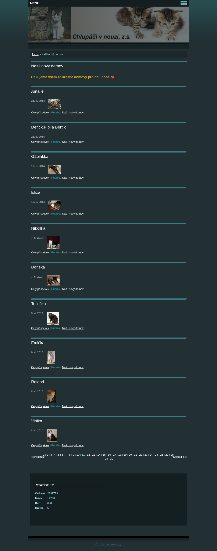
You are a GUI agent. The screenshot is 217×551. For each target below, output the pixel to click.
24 (151, 454)
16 (109, 454)
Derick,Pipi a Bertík (48, 127)
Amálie (37, 91)
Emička (38, 342)
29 (106, 458)
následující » (179, 456)
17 (114, 454)
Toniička (38, 303)
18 (119, 454)
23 (146, 454)
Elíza (35, 192)
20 (130, 454)
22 (140, 454)
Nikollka (38, 228)
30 (111, 458)
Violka (36, 421)
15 (104, 454)
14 (98, 454)
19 (125, 454)
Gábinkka (39, 156)
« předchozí (38, 456)
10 (78, 454)
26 (161, 454)
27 (167, 454)
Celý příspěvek (40, 112)
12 (88, 454)
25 (156, 454)
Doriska (38, 267)
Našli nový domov (72, 112)
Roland (37, 382)
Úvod (35, 54)
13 (93, 454)
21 (135, 454)
